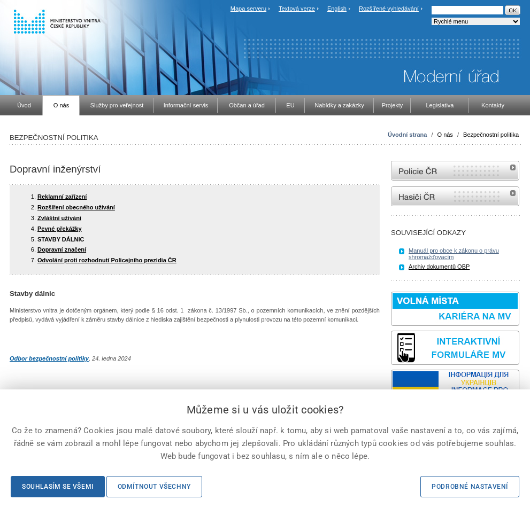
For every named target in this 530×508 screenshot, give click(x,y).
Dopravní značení (61, 249)
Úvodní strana (407, 134)
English (337, 8)
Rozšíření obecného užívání (76, 207)
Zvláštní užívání (59, 218)
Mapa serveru (248, 8)
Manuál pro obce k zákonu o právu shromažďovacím (454, 253)
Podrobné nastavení (470, 486)
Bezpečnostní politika (491, 134)
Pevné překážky (59, 228)
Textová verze (297, 8)
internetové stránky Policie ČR (455, 171)
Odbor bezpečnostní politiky (49, 358)
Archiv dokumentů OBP (439, 266)
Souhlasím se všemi (58, 486)
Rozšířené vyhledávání (389, 8)
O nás (445, 134)
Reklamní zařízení (62, 196)
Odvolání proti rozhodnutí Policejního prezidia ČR (106, 260)
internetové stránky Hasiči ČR (455, 196)
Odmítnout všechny (154, 486)
